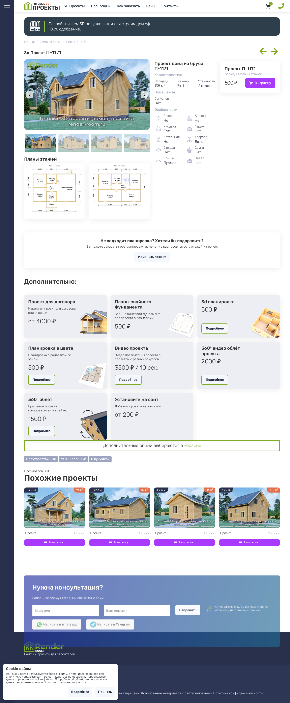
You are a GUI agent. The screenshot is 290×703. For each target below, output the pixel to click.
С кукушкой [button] (100, 459)
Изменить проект (152, 257)
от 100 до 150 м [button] (73, 459)
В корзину (263, 83)
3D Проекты (74, 6)
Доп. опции (101, 6)
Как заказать (128, 6)
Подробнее (215, 328)
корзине (192, 445)
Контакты (170, 6)
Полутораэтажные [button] (41, 459)
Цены (150, 6)
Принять (105, 692)
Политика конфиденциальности (238, 693)
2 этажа (54, 533)
